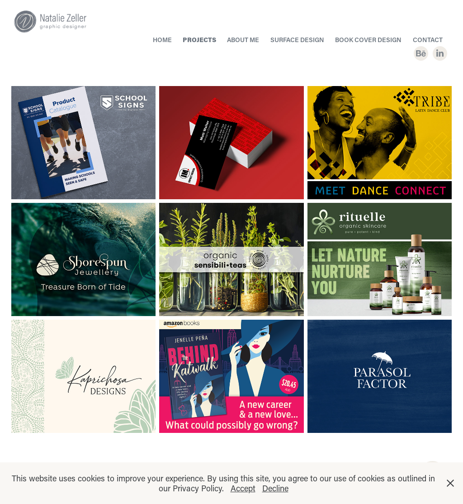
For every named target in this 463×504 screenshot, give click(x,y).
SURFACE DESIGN (297, 39)
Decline (275, 488)
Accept (243, 488)
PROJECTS (199, 39)
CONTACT (428, 39)
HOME (162, 39)
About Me (243, 39)
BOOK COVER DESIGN (368, 39)
